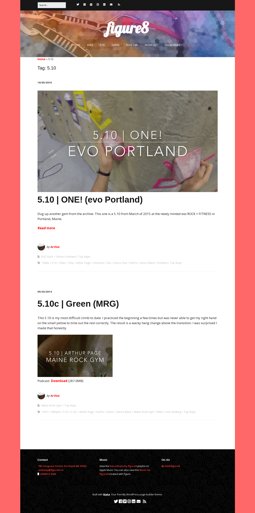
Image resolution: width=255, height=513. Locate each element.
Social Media (172, 45)
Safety (115, 45)
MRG (160, 412)
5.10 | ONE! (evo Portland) (90, 199)
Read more (46, 228)
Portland (162, 263)
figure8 (127, 27)
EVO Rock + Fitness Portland (58, 256)
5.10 (54, 263)
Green (110, 412)
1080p (45, 263)
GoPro (133, 263)
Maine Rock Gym (51, 405)
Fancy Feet (120, 263)
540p (62, 263)
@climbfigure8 (171, 466)
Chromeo (98, 263)
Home (76, 45)
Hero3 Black (147, 263)
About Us (150, 45)
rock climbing (173, 412)
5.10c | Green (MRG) (78, 304)
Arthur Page (83, 263)
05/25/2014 (45, 291)
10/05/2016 (45, 82)
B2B (102, 45)
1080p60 (55, 412)
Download (59, 381)
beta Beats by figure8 (123, 466)
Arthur (55, 247)
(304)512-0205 (48, 474)
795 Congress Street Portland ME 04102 (62, 466)
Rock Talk (132, 45)
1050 (45, 412)
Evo (109, 263)
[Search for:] (52, 5)
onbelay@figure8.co (50, 470)
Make (106, 494)
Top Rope (84, 256)
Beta (90, 45)
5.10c (74, 412)
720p (71, 263)
